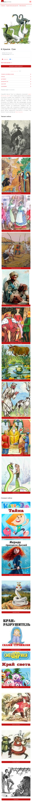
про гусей (3, 83)
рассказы (6, 1)
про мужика (4, 86)
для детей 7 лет (4, 81)
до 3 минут (3, 79)
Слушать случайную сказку (7, 74)
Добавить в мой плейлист (16, 66)
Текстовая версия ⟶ (6, 62)
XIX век (3, 76)
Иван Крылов (18, 112)
